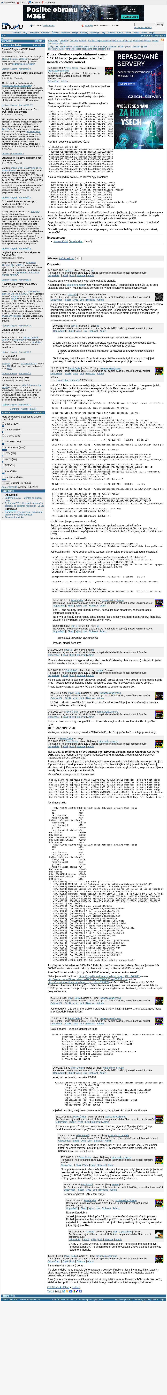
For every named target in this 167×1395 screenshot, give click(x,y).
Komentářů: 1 (17, 153)
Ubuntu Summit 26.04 (14, 330)
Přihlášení (146, 35)
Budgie (7, 423)
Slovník (111, 32)
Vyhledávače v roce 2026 (15, 377)
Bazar (128, 32)
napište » (39, 41)
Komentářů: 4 (25, 325)
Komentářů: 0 (25, 69)
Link (72, 291)
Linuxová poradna (77, 40)
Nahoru (76, 1380)
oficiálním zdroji (76, 301)
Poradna (17, 32)
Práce (144, 32)
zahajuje (35, 211)
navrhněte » (38, 412)
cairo (56, 46)
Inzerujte (89, 25)
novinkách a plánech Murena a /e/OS (21, 292)
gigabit (144, 46)
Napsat (24, 409)
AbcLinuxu (11, 495)
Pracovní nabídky (11, 45)
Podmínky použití (142, 1393)
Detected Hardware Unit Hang (74, 46)
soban (99, 718)
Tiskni (50, 1384)
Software (45, 32)
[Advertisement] (85, 265)
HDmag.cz (34, 2)
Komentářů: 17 (25, 105)
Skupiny (84, 32)
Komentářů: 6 (25, 248)
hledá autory (48, 25)
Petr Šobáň (71, 718)
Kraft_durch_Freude (113, 1156)
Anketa (6, 412)
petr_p (68, 286)
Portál (136, 32)
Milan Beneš (77, 1156)
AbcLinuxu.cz (8, 2)
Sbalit (65, 291)
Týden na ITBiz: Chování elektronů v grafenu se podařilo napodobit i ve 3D (24, 504)
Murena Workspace (11, 316)
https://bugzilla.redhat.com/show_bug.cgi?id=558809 (78, 1065)
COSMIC (8, 435)
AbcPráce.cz (48, 2)
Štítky (50, 46)
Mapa (151, 32)
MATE (6, 459)
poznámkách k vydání (23, 64)
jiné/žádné (9, 477)
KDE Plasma (10, 447)
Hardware (34, 32)
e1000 (120, 46)
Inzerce (128, 1393)
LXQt (6, 453)
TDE (6, 465)
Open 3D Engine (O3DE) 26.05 (18, 49)
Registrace (159, 35)
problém (102, 49)
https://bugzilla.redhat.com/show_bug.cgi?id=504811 (109, 1059)
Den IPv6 (6, 129)
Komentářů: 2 (25, 404)
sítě (108, 49)
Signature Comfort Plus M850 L (19, 263)
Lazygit (5, 363)
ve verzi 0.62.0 (28, 363)
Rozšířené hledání (143, 27)
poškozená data (89, 49)
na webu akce (33, 131)
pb (92, 286)
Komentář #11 (60, 257)
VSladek (5, 153)
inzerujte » (38, 45)
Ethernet (112, 46)
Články (55, 32)
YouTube (36, 342)
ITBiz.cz (21, 2)
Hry (103, 32)
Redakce (119, 1393)
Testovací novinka (14, 517)
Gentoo (135, 46)
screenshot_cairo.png (68, 396)
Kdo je (120, 32)
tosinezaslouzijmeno (58, 70)
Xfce (6, 471)
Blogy (75, 32)
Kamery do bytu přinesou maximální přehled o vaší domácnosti (23, 513)
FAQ (25, 32)
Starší (33, 409)
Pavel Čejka (71, 68)
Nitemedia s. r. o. (70, 1393)
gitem (9, 368)
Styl (4, 35)
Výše (75, 316)
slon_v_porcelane (122, 1325)
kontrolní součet (73, 49)
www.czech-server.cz (30, 1393)
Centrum (14, 409)
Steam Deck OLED (20, 168)
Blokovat (80, 291)
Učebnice (65, 32)
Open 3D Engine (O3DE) (14, 59)
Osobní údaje (158, 1393)
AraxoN (90, 1325)
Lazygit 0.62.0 (9, 356)
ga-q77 (128, 46)
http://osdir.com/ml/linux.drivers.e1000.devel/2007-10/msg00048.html (87, 1062)
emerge (103, 46)
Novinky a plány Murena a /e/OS (19, 284)
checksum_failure (56, 49)
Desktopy (94, 32)
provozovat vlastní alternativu (16, 85)
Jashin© (72, 310)
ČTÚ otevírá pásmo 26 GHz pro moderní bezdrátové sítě (19, 202)
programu (18, 340)
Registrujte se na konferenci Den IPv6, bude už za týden (20, 110)
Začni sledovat (66, 274)
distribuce (94, 46)
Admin (64, 81)
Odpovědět (53, 81)
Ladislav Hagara (9, 69)
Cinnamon (9, 429)
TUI (8, 366)
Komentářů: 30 (9, 487)
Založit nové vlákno (58, 1380)
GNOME (8, 441)
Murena (14, 296)
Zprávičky (7, 41)
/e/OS (14, 298)
